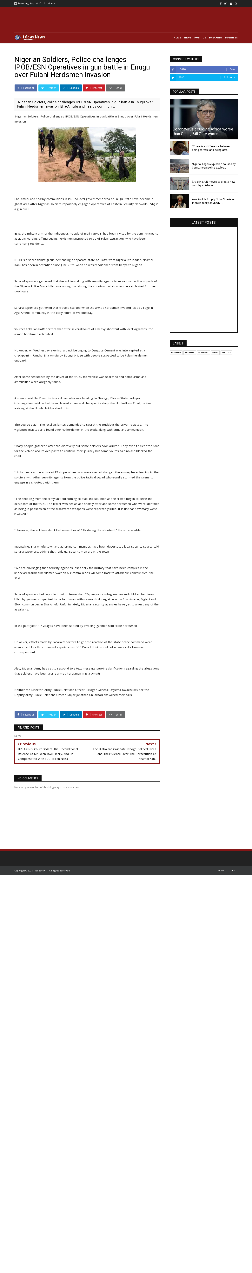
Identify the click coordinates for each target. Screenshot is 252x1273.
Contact (233, 870)
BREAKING (215, 37)
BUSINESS (231, 37)
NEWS (187, 37)
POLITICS (200, 37)
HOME (177, 37)
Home (51, 3)
